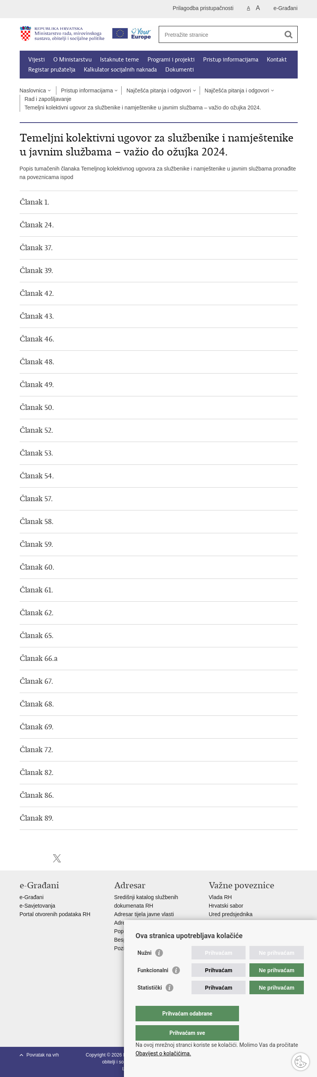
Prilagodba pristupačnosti (203, 8)
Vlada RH (220, 897)
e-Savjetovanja (38, 906)
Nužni (144, 968)
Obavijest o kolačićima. (163, 1053)
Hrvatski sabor (226, 906)
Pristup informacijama (230, 59)
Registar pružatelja (51, 69)
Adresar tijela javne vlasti (144, 914)
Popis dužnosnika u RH (142, 931)
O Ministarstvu (72, 59)
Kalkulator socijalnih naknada (120, 69)
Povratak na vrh (43, 1055)
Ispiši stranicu (24, 858)
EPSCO (218, 923)
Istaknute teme (119, 59)
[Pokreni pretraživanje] (288, 34)
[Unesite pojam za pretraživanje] (220, 34)
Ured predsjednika (231, 914)
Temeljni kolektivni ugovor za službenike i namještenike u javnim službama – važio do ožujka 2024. (143, 107)
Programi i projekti (171, 59)
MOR (215, 931)
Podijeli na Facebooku (40, 858)
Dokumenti (179, 69)
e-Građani (285, 8)
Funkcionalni (152, 986)
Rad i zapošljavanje (48, 99)
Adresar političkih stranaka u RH (153, 923)
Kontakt (277, 59)
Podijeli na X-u (57, 858)
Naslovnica (33, 90)
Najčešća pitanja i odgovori (158, 90)
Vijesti (36, 59)
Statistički (149, 1003)
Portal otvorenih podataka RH (56, 914)
